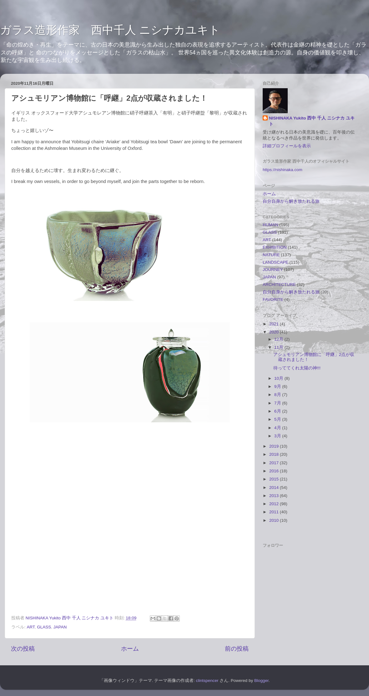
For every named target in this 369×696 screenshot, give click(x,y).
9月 (278, 386)
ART (31, 627)
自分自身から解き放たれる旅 (291, 201)
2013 (274, 495)
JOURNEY (273, 269)
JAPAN (60, 627)
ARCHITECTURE (279, 284)
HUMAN (270, 224)
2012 (274, 503)
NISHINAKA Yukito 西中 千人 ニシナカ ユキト (312, 121)
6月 (278, 411)
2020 (274, 332)
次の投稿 (23, 648)
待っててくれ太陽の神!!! (297, 368)
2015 (274, 479)
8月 (278, 394)
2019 (274, 446)
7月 (278, 403)
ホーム (130, 648)
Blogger (261, 680)
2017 (274, 462)
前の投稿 (237, 648)
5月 (278, 419)
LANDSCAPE (275, 262)
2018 (274, 454)
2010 (274, 520)
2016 (274, 471)
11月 (279, 347)
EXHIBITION (275, 247)
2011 (274, 512)
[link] (129, 494)
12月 (279, 339)
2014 (274, 487)
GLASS (44, 627)
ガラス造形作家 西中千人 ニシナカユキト (110, 29)
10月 (279, 378)
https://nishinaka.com (282, 169)
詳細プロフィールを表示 (287, 146)
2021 (274, 324)
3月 (278, 436)
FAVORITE (273, 299)
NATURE (271, 254)
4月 (278, 427)
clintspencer (207, 680)
